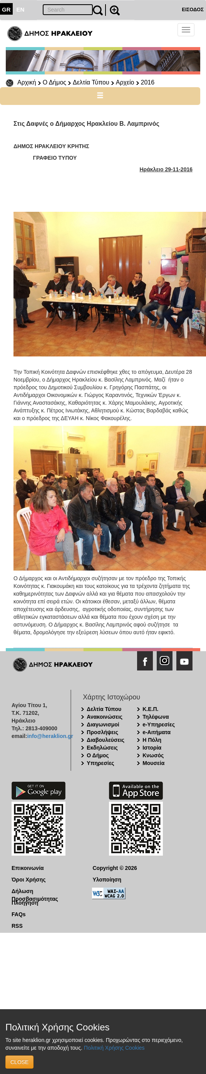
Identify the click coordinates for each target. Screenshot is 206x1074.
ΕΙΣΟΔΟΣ (193, 9)
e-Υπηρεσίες (158, 724)
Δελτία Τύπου (91, 82)
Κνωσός (153, 755)
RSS (17, 926)
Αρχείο (125, 82)
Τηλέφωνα (155, 717)
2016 (148, 82)
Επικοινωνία (28, 868)
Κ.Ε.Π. (150, 709)
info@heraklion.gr (50, 736)
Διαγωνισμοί (103, 724)
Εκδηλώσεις (102, 748)
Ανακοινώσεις (104, 717)
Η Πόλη (151, 740)
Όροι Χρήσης (29, 879)
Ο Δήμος (54, 82)
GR (6, 9)
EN (21, 9)
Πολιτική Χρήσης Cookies (114, 1048)
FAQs (19, 914)
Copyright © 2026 (114, 868)
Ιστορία (151, 748)
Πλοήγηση (25, 903)
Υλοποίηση (106, 879)
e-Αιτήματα (156, 732)
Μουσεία (153, 763)
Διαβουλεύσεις (105, 740)
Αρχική (26, 82)
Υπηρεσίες (100, 763)
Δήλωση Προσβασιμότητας (35, 891)
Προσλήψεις (102, 732)
